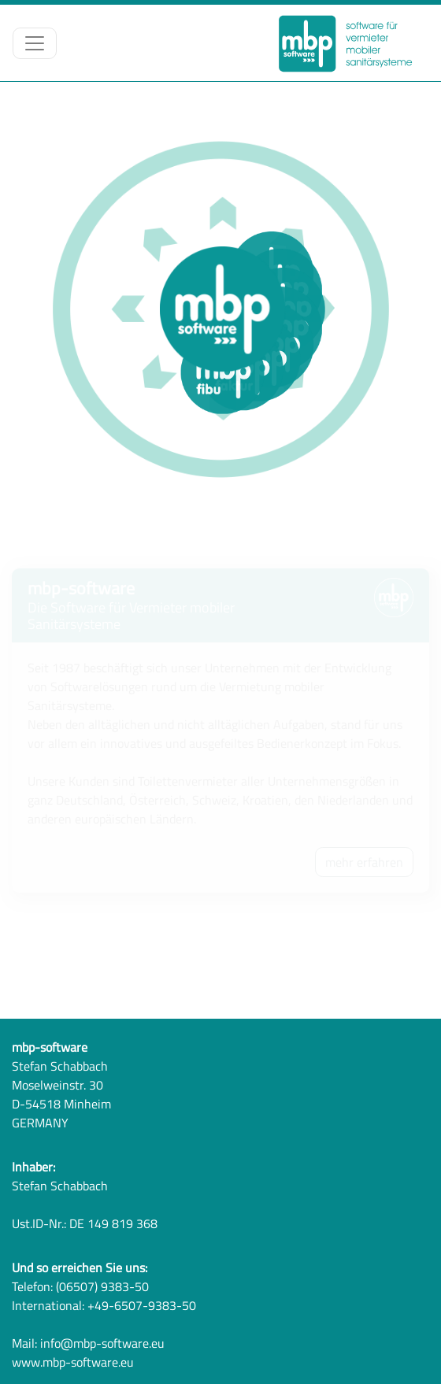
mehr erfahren (364, 862)
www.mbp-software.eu (73, 1362)
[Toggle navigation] (35, 43)
